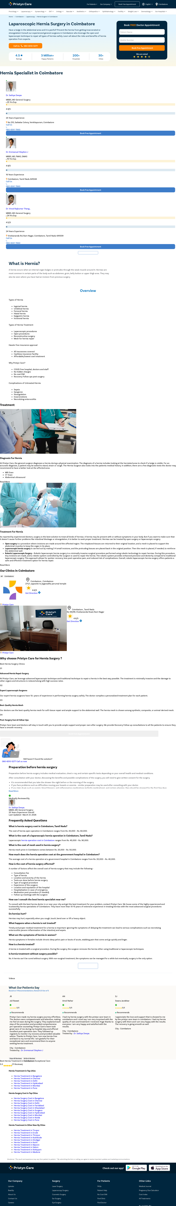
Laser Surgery (57, 1186)
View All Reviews (16, 1058)
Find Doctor (102, 1202)
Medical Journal (145, 1186)
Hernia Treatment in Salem (26, 1147)
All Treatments (144, 1198)
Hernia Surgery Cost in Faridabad (29, 1105)
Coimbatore (9, 576)
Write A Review (29, 1058)
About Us (12, 1194)
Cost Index (143, 1194)
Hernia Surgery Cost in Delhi (26, 1103)
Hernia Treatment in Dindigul (27, 1140)
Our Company (105, 4)
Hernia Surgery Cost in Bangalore (29, 1098)
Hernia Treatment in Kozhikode (28, 1137)
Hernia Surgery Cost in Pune (26, 1120)
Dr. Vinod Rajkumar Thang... (18, 208)
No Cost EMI (102, 1194)
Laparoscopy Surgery (60, 1190)
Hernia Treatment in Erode (26, 1132)
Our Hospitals (160, 11)
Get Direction (33, 593)
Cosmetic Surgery (59, 1194)
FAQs (99, 1186)
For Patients (91, 4)
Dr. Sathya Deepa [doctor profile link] (16, 807)
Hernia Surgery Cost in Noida (27, 1117)
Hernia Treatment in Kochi (26, 1142)
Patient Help (102, 1190)
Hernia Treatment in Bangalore (28, 1076)
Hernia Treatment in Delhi (25, 1081)
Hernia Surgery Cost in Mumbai (28, 1115)
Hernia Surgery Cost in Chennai (28, 1100)
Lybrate (11, 1186)
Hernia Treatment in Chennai (27, 1078)
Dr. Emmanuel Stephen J (17, 152)
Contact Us (12, 1198)
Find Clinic (101, 1198)
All (2, 576)
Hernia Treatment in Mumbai (27, 1085)
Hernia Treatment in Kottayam (27, 1149)
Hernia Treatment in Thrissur (27, 1135)
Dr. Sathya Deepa (14, 95)
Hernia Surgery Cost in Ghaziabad (29, 1108)
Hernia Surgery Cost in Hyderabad (29, 1112)
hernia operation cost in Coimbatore (38, 840)
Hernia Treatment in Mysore (26, 1144)
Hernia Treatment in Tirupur (26, 1130)
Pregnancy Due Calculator (149, 1190)
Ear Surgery (56, 1198)
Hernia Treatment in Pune (25, 1088)
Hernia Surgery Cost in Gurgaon (28, 1110)
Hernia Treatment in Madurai (27, 1152)
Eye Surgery (56, 1202)
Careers (11, 1202)
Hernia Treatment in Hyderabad (28, 1083)
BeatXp (11, 1190)
